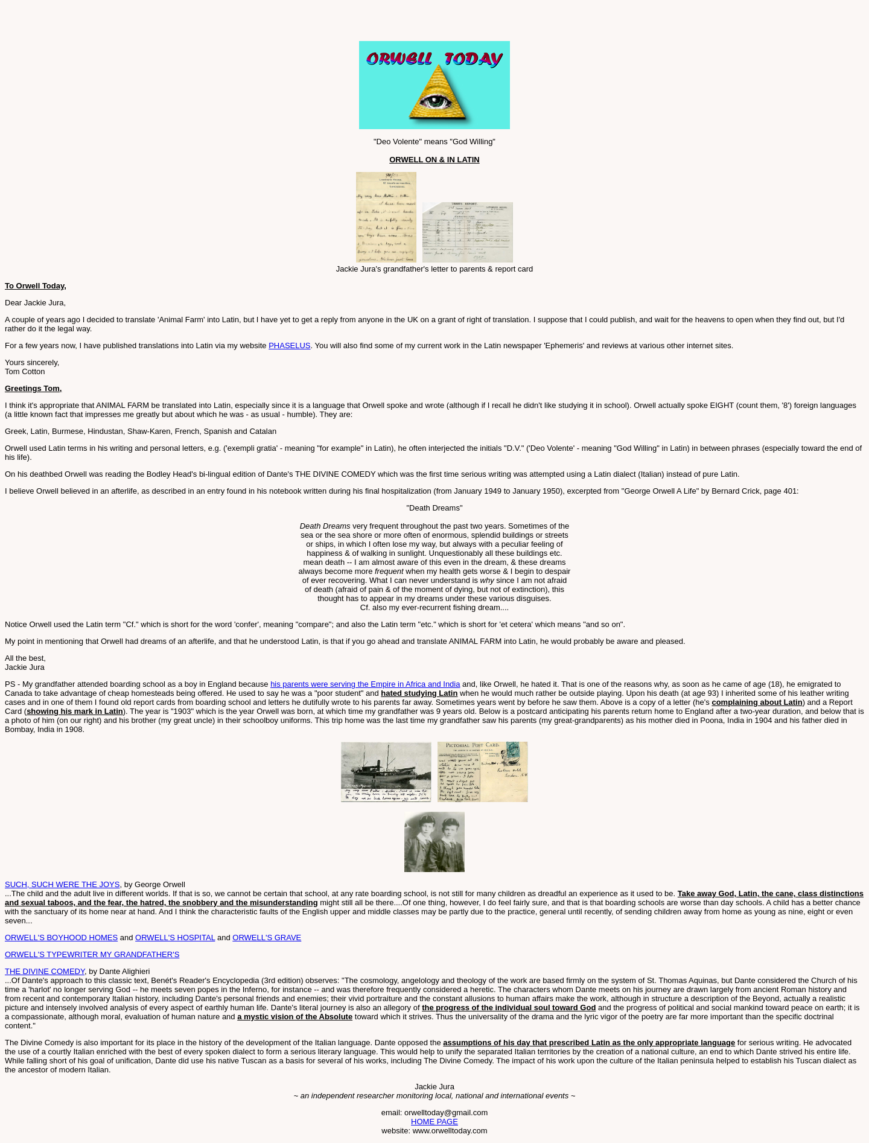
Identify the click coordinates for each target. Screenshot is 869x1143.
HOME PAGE (434, 1121)
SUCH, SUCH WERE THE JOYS (62, 884)
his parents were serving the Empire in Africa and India (365, 684)
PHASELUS (289, 345)
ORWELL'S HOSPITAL (175, 937)
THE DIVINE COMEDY (44, 971)
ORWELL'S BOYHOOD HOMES (61, 937)
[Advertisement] (146, 23)
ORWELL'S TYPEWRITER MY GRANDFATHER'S (92, 954)
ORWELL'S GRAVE (266, 937)
